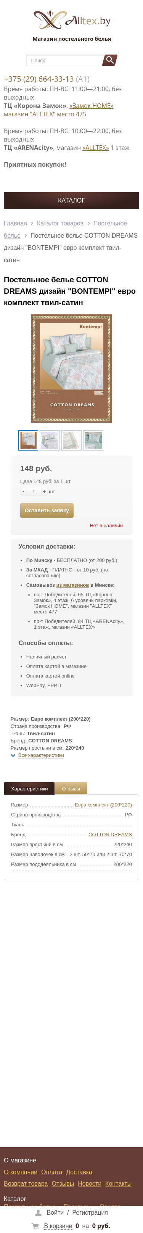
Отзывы (71, 789)
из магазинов (72, 585)
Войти (55, 1212)
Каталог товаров (60, 223)
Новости (89, 1183)
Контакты (118, 1183)
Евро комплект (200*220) (103, 805)
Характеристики (29, 789)
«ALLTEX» (95, 147)
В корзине (58, 1226)
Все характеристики (41, 755)
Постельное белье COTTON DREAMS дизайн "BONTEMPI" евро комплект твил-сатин (71, 247)
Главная (15, 223)
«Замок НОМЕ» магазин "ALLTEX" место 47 (59, 109)
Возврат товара (26, 1183)
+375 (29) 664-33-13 (39, 79)
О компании (20, 1172)
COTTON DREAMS (110, 834)
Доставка (79, 1172)
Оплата (51, 1172)
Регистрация (90, 1212)
